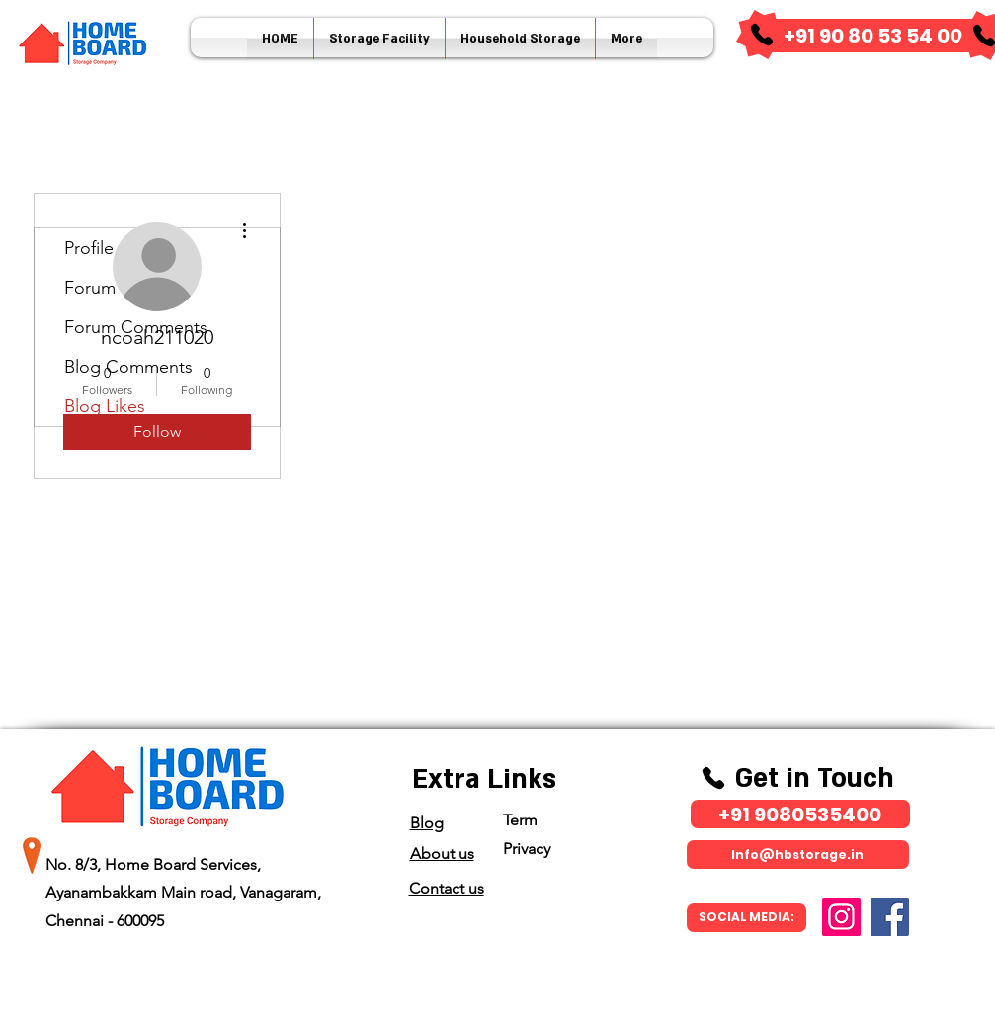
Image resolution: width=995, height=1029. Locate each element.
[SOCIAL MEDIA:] (746, 917)
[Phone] (762, 34)
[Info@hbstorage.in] (798, 854)
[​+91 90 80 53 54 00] (873, 35)
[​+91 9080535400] (800, 814)
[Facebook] (890, 917)
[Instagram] (841, 917)
